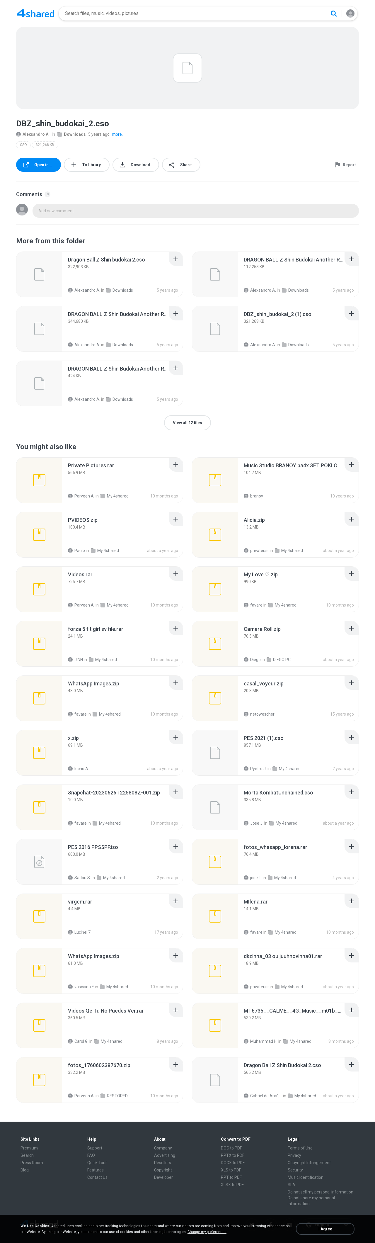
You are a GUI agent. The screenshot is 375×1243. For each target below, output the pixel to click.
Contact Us (97, 1177)
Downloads (71, 134)
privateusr (256, 550)
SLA (291, 1184)
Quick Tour (97, 1162)
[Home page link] (35, 13)
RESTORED (114, 1095)
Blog (25, 1170)
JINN (75, 659)
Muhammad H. (260, 1041)
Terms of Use (300, 1148)
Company (163, 1148)
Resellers (162, 1162)
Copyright (163, 1170)
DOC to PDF (231, 1148)
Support (94, 1148)
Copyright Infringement (309, 1162)
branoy (253, 496)
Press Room (32, 1162)
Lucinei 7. (79, 932)
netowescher (259, 714)
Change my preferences (207, 1232)
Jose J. (253, 823)
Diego (252, 659)
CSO (23, 145)
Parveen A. (81, 496)
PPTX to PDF (232, 1155)
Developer (163, 1177)
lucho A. (78, 768)
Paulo (76, 550)
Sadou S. (79, 877)
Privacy (294, 1155)
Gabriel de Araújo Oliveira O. (263, 1095)
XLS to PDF (231, 1170)
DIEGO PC (279, 659)
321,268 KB (45, 145)
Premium (29, 1148)
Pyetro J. (255, 768)
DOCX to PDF (233, 1162)
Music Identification (305, 1177)
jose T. (253, 877)
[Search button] (334, 13)
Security (295, 1170)
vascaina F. (81, 986)
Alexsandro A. (33, 134)
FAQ (91, 1155)
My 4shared (114, 496)
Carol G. (78, 1041)
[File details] (39, 274)
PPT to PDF (231, 1177)
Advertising (164, 1155)
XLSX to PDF (232, 1184)
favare (253, 605)
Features (95, 1170)
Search (27, 1155)
